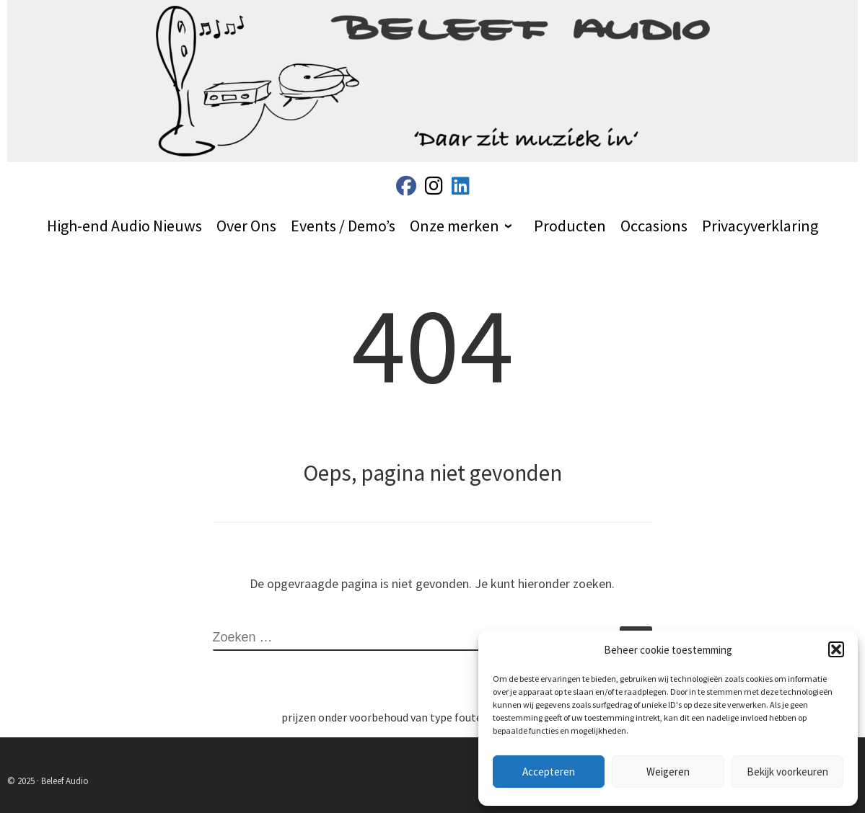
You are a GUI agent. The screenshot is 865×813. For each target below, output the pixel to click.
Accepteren (548, 771)
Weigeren (668, 771)
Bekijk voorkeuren (787, 771)
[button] (836, 649)
